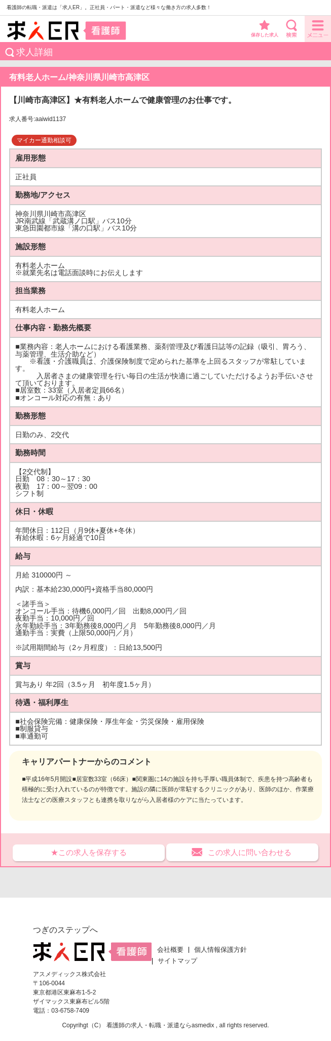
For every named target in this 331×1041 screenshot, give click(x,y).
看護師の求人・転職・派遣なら (149, 1025)
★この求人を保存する (89, 852)
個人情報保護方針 (220, 949)
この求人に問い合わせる (249, 852)
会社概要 (170, 949)
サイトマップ (177, 961)
